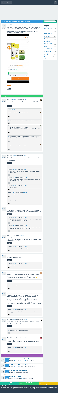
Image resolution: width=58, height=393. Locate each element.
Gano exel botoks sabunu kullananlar (18, 370)
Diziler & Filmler (47, 38)
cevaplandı (25, 99)
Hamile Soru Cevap (39, 3)
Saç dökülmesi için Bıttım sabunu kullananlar (20, 364)
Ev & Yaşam (46, 39)
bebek (21, 385)
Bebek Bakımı (46, 3)
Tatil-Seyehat (47, 53)
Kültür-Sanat (46, 44)
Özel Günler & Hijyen (48, 48)
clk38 (24, 366)
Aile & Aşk (15, 378)
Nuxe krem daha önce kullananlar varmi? (19, 358)
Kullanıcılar (29, 3)
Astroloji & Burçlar (48, 33)
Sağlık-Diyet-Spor (16, 366)
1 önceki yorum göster (12, 109)
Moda (45, 46)
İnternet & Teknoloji (48, 43)
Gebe (18, 385)
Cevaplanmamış (19, 3)
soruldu (30, 24)
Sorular (14, 3)
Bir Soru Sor (34, 3)
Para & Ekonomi (47, 49)
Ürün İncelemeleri (48, 28)
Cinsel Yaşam (47, 35)
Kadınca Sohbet (6, 2)
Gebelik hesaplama (13, 385)
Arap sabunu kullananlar (15, 376)
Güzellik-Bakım (47, 41)
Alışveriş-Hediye (47, 31)
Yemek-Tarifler (47, 54)
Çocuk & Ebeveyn (47, 36)
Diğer (12, 24)
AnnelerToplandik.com (53, 385)
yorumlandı (26, 112)
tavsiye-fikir (8, 85)
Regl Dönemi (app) (48, 58)
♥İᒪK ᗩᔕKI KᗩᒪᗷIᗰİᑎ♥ (23, 360)
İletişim (2, 385)
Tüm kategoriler (47, 26)
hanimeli (22, 378)
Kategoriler (24, 3)
